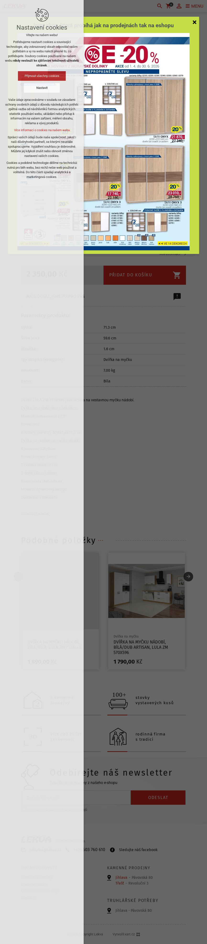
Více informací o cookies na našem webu (42, 130)
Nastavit (42, 88)
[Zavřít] (194, 22)
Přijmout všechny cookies (42, 76)
